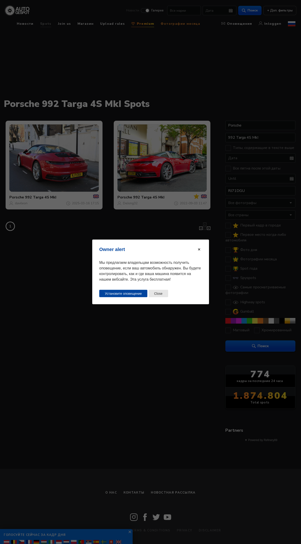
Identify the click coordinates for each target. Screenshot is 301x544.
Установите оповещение (123, 293)
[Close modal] (199, 249)
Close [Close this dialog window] (158, 293)
